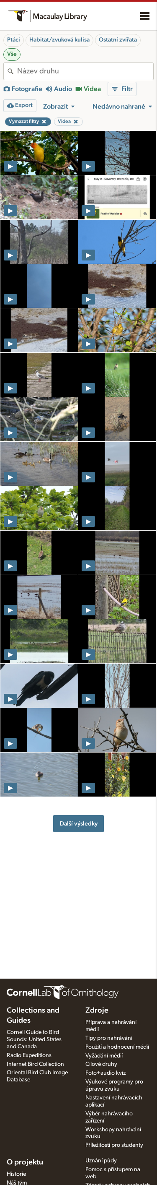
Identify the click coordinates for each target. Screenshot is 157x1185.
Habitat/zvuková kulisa (59, 40)
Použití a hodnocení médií (117, 1047)
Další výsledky (79, 823)
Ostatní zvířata (118, 40)
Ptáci (13, 40)
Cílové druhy (101, 1064)
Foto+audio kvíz (105, 1073)
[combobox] (85, 71)
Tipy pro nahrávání (108, 1038)
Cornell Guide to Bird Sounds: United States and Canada (34, 1039)
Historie (16, 1174)
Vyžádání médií (104, 1056)
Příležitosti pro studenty (114, 1145)
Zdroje (96, 1010)
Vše (12, 54)
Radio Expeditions (29, 1055)
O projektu (25, 1162)
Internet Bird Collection (35, 1064)
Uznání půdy (101, 1161)
